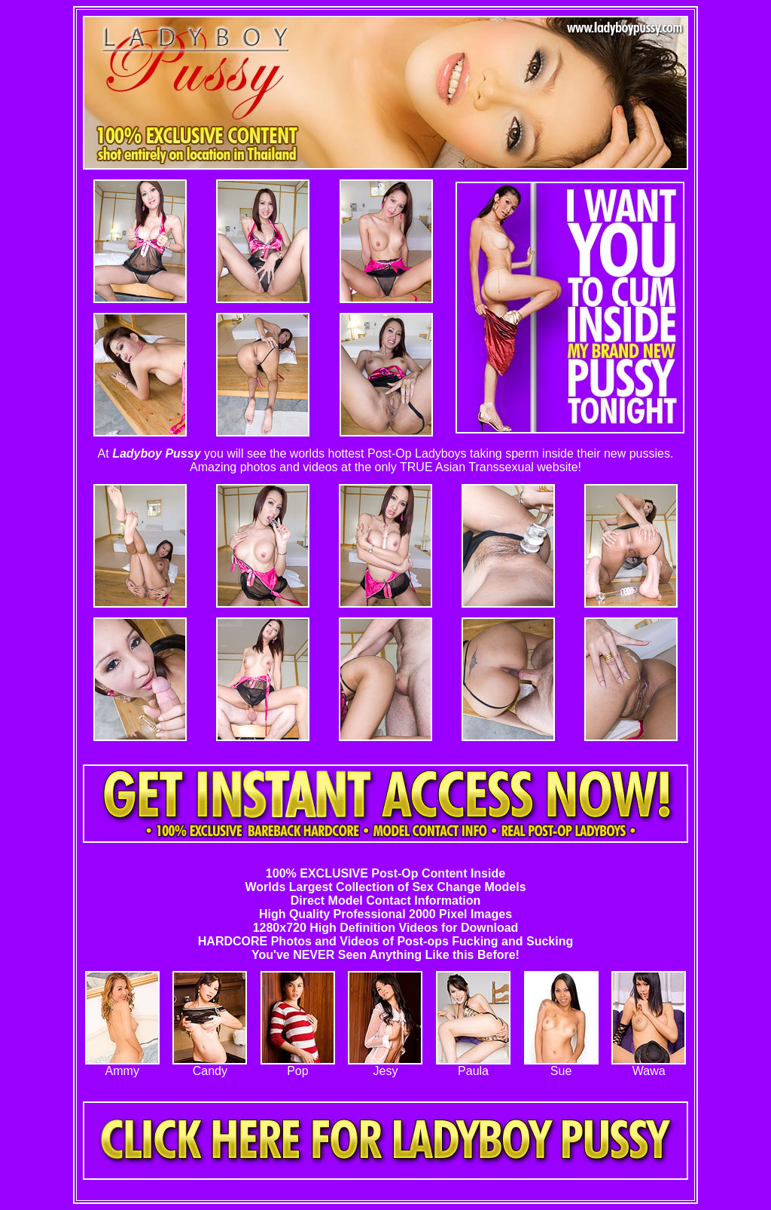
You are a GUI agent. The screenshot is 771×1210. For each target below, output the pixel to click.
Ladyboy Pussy (156, 453)
